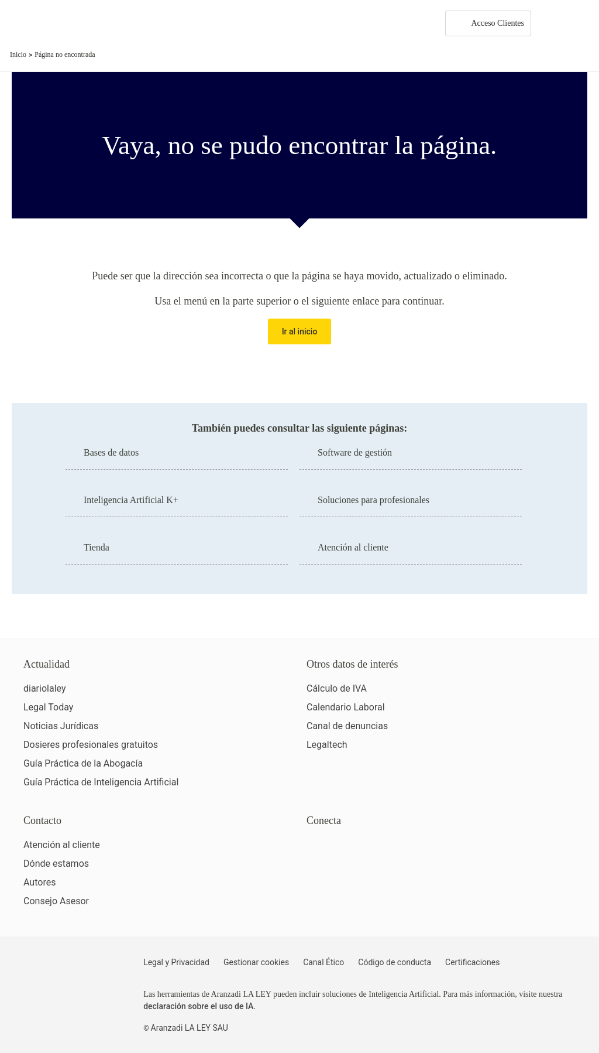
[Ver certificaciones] (360, 896)
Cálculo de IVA (337, 688)
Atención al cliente (61, 844)
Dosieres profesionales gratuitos (90, 744)
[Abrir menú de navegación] (581, 23)
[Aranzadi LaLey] (69, 969)
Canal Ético (323, 962)
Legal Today (48, 707)
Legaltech (327, 744)
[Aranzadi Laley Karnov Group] (49, 23)
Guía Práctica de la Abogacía (83, 763)
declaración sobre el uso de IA (198, 1006)
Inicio (18, 54)
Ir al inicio (300, 331)
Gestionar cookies (256, 962)
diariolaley (44, 688)
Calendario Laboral (346, 707)
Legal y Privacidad (176, 962)
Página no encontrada (65, 54)
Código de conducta (394, 962)
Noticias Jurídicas (60, 725)
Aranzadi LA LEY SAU (189, 1028)
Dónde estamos (56, 863)
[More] (551, 23)
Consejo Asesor (56, 901)
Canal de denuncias (347, 725)
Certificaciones (472, 962)
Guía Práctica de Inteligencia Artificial (100, 782)
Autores (39, 882)
